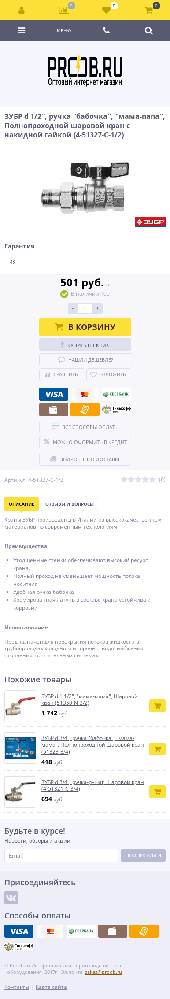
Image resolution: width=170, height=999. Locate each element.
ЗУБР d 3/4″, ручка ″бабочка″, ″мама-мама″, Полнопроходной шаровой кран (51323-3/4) (92, 745)
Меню (64, 30)
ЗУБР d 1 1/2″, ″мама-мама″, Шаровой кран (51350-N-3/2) (89, 700)
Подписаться (143, 855)
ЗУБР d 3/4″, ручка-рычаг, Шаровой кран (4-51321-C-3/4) (92, 785)
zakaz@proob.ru (103, 972)
